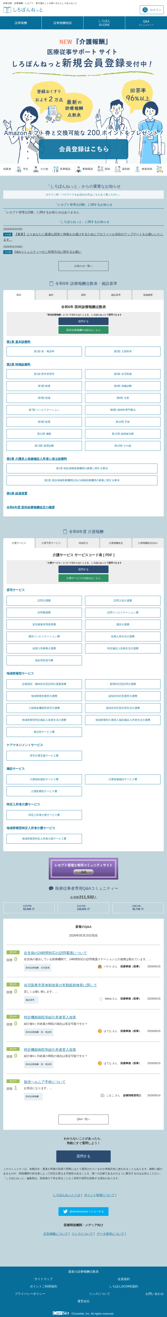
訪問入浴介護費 (123, 600)
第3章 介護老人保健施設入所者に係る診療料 (37, 459)
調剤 (83, 295)
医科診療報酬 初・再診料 (39, 1032)
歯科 (51, 295)
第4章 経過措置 (17, 493)
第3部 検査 (44, 385)
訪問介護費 (44, 600)
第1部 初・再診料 (44, 351)
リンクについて (82, 1233)
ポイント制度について (99, 1195)
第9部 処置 (44, 421)
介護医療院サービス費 (44, 791)
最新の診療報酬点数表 (83, 1271)
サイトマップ (43, 1279)
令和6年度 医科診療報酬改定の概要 (31, 507)
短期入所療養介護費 (44, 648)
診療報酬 (21, 23)
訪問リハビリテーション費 (123, 612)
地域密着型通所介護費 (44, 696)
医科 (19, 295)
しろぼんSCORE (104, 23)
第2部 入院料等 (123, 351)
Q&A (146, 23)
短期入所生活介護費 (123, 636)
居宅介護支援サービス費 (44, 755)
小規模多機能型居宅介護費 (44, 707)
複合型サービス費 (44, 731)
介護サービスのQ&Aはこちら (83, 578)
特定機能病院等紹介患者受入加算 (50, 1017)
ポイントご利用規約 (43, 1286)
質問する (83, 321)
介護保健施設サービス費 (123, 779)
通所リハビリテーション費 (44, 636)
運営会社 (83, 1301)
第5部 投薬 (44, 397)
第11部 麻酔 (44, 433)
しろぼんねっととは (66, 1195)
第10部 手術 (123, 421)
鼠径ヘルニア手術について (45, 1082)
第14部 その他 (122, 445)
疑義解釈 (148, 295)
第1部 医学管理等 (44, 374)
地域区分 (83, 543)
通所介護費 (122, 624)
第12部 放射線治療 (123, 433)
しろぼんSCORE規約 (123, 1286)
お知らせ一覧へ (83, 265)
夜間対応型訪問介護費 (123, 684)
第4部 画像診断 (123, 385)
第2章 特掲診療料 (18, 364)
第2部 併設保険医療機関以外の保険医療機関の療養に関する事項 (82, 480)
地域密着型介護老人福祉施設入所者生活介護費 (122, 719)
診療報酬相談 (62, 23)
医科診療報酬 (33, 1096)
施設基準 (116, 295)
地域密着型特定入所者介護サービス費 (44, 838)
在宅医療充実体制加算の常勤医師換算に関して (60, 985)
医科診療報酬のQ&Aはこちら (83, 330)
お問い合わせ (154, 1293)
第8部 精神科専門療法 (123, 409)
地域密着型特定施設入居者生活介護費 (44, 719)
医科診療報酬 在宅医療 (38, 967)
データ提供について (110, 1233)
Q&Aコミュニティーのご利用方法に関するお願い (48, 252)
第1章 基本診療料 (18, 342)
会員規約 (124, 1279)
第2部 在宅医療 (123, 374)
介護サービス (19, 543)
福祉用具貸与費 (44, 660)
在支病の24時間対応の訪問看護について (55, 953)
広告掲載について (55, 1233)
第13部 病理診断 (44, 445)
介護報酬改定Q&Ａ (148, 543)
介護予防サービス (51, 543)
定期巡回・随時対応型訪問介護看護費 (44, 684)
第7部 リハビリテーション (44, 409)
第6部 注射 (123, 397)
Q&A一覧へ (83, 1119)
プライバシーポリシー (30, 1293)
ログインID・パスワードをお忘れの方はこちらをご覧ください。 (83, 194)
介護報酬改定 (116, 543)
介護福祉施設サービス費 (44, 779)
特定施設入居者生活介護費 (123, 648)
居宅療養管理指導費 (44, 624)
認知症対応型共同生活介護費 (123, 707)
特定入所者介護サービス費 (44, 814)
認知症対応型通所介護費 (123, 696)
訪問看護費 (44, 612)
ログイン (151, 10)
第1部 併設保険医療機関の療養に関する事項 (82, 468)
